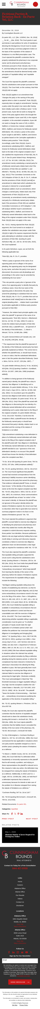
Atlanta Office (20, 892)
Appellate (14, 809)
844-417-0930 (20, 868)
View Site (20, 924)
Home (20, 881)
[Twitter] (31, 952)
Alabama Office (20, 888)
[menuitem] (14, 1005)
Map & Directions (20, 926)
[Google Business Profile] (22, 952)
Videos (20, 899)
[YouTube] (26, 952)
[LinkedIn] (13, 952)
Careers (20, 885)
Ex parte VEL (21, 804)
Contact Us (20, 902)
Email (5, 960)
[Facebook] (9, 952)
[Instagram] (18, 952)
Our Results (20, 895)
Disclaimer (20, 905)
